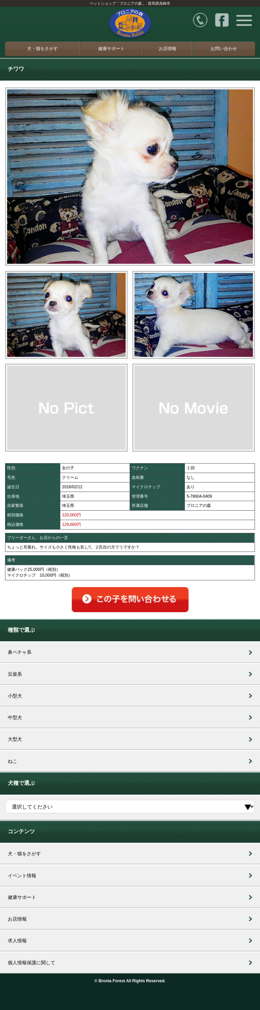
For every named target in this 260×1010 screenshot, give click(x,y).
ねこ (12, 761)
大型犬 (15, 739)
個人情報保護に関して (31, 962)
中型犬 (15, 717)
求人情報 (17, 940)
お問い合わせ (224, 48)
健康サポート (111, 48)
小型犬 (15, 696)
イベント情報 (22, 875)
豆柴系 (15, 674)
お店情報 (167, 48)
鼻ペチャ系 (19, 652)
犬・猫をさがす (42, 48)
